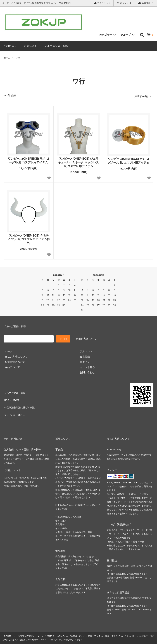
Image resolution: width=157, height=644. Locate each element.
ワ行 (18, 58)
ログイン (124, 2)
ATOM (14, 396)
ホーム (7, 58)
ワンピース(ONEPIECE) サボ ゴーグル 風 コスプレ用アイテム (28, 159)
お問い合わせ (32, 46)
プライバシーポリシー (16, 406)
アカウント (103, 2)
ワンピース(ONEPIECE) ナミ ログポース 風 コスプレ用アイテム (128, 159)
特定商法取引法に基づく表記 (20, 401)
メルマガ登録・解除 (56, 46)
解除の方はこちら (86, 337)
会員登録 (146, 2)
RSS (6, 396)
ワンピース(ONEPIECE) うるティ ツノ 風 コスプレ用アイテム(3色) (28, 238)
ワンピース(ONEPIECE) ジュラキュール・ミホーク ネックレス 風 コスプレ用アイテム (78, 161)
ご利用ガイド (12, 46)
